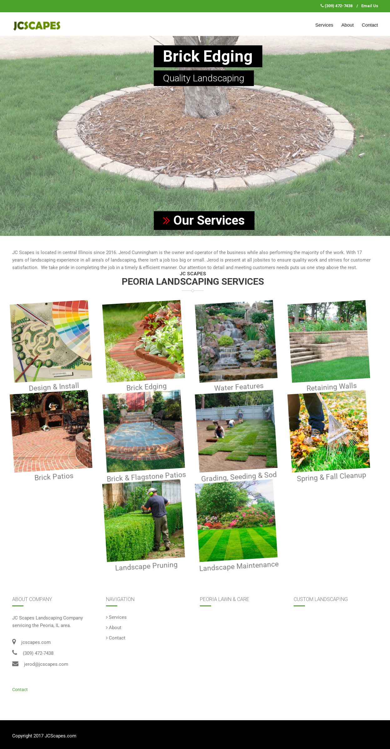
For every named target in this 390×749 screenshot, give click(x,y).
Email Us (369, 5)
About (348, 25)
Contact (370, 25)
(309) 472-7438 (338, 5)
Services (324, 25)
